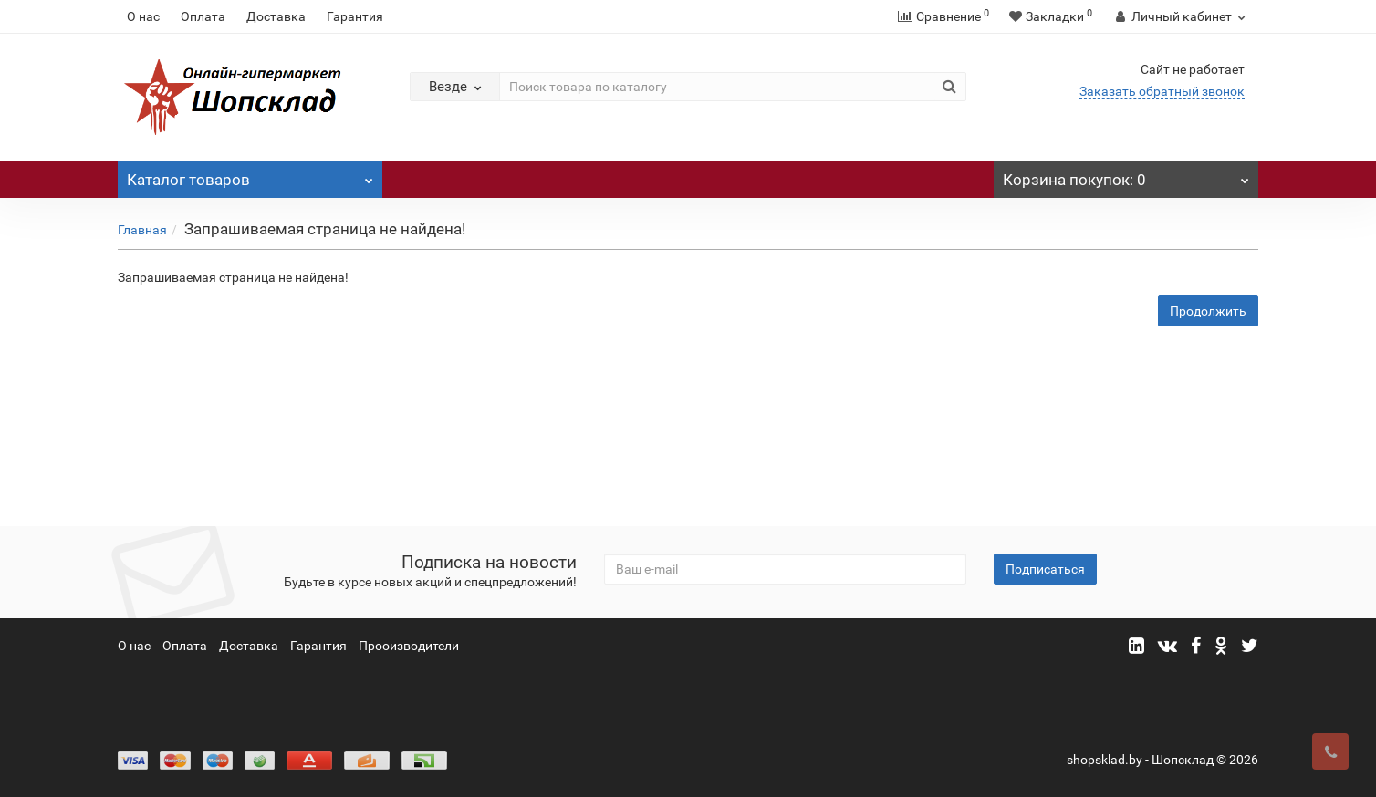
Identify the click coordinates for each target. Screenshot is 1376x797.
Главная (142, 230)
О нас (143, 16)
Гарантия (355, 16)
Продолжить (1208, 311)
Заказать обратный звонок (1162, 91)
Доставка (276, 16)
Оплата (203, 16)
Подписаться (1045, 569)
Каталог (250, 175)
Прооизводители (409, 645)
